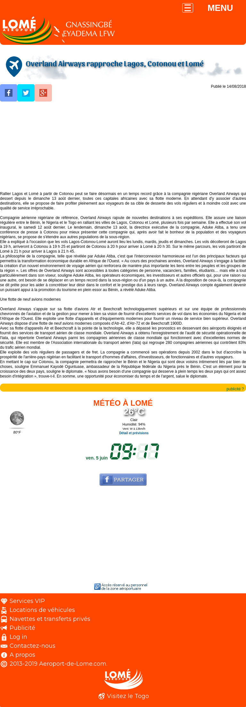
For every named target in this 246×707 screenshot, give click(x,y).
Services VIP (27, 601)
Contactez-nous (32, 645)
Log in (18, 636)
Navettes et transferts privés (50, 618)
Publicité (22, 627)
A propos (22, 654)
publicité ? (235, 389)
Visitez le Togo (128, 696)
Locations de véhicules (42, 610)
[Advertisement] (123, 146)
